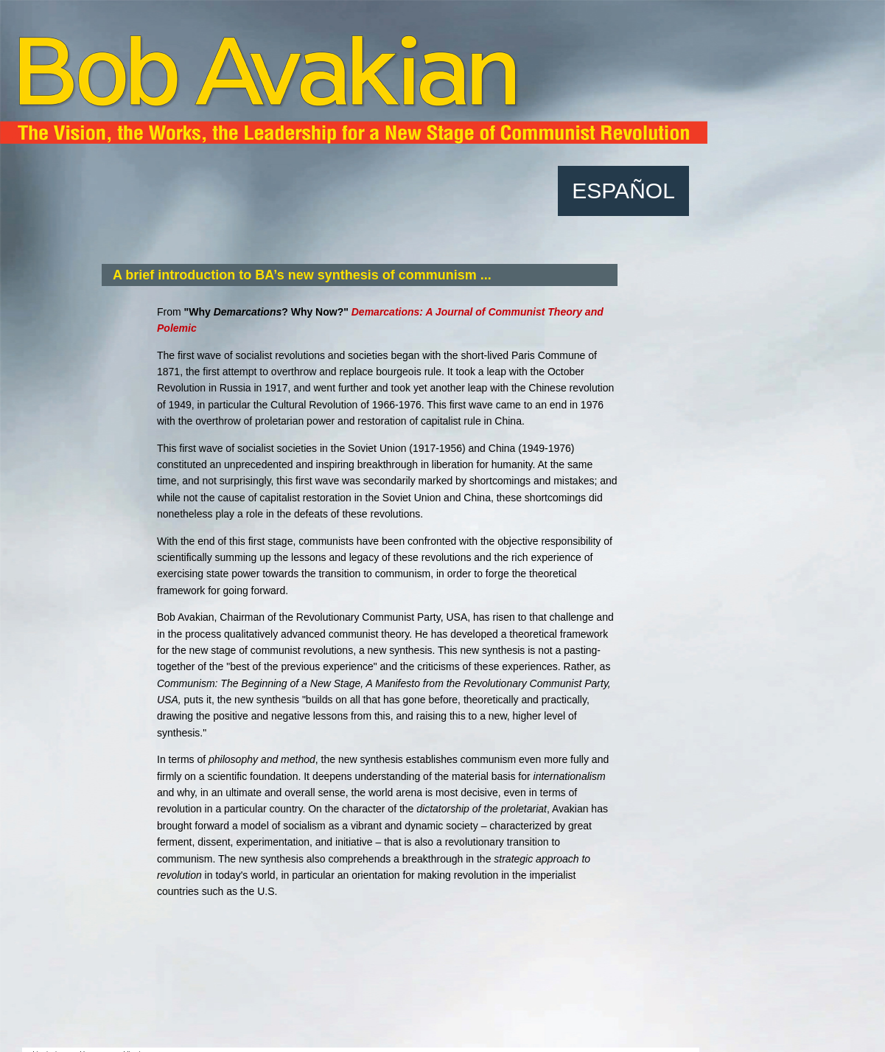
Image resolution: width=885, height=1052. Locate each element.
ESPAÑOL (623, 190)
